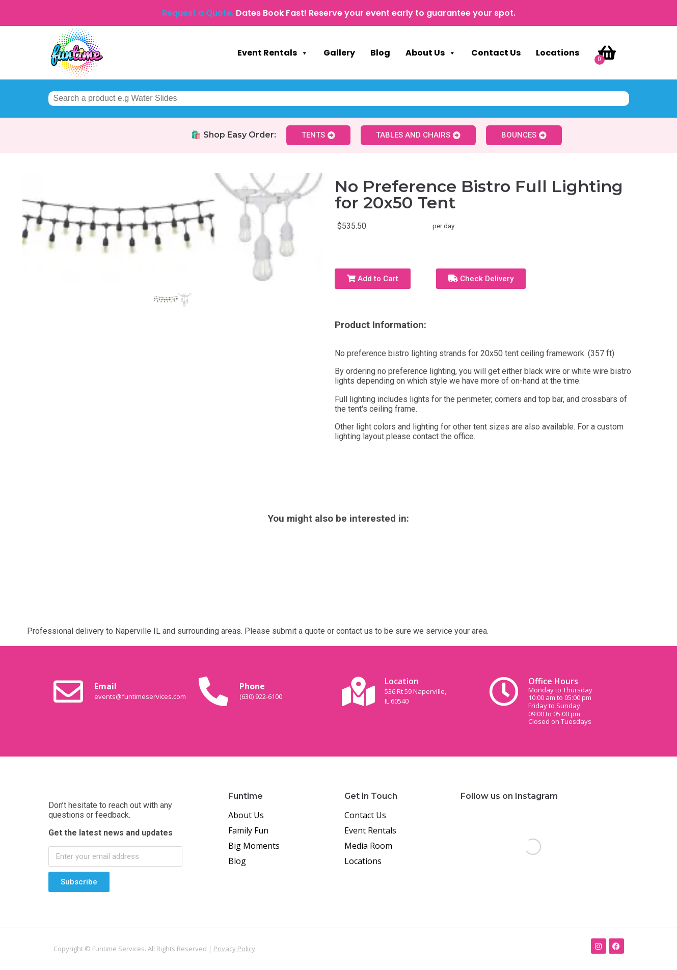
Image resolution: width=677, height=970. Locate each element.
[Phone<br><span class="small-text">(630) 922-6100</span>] (213, 691)
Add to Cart (372, 278)
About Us (430, 53)
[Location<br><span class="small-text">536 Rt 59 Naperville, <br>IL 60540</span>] (358, 691)
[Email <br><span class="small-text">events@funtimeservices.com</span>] (68, 691)
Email (140, 691)
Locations (557, 53)
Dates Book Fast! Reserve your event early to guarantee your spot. (376, 13)
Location (415, 691)
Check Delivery (480, 278)
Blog (380, 53)
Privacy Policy (234, 948)
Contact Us (496, 53)
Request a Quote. (198, 13)
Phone (260, 691)
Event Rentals (272, 53)
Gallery (339, 53)
